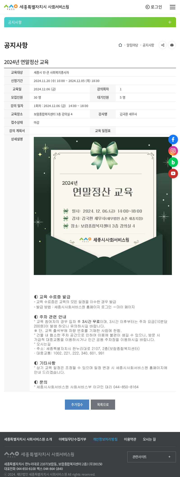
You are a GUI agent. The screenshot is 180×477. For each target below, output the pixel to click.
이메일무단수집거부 (72, 439)
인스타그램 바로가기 (173, 151)
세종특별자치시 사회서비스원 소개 (28, 439)
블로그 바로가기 (173, 162)
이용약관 (130, 439)
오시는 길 (149, 439)
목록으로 (103, 404)
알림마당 (132, 45)
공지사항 (15, 22)
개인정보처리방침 (105, 439)
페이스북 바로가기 (173, 139)
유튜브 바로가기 (173, 173)
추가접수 (77, 404)
